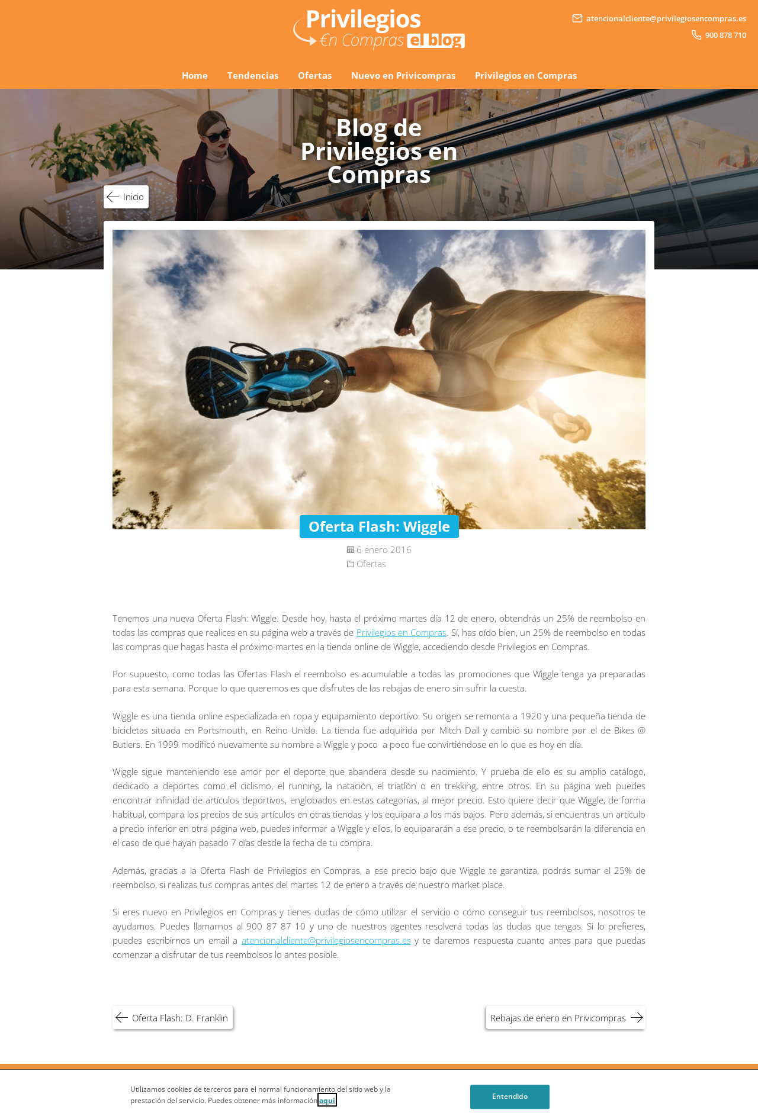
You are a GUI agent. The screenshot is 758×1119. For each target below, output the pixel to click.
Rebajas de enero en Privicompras (558, 1018)
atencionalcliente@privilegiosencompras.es (326, 940)
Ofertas (315, 75)
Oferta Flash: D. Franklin (180, 1018)
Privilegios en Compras (526, 75)
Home (195, 75)
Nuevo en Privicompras (403, 75)
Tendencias (252, 75)
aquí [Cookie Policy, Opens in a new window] (327, 1106)
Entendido (510, 1102)
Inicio (133, 196)
